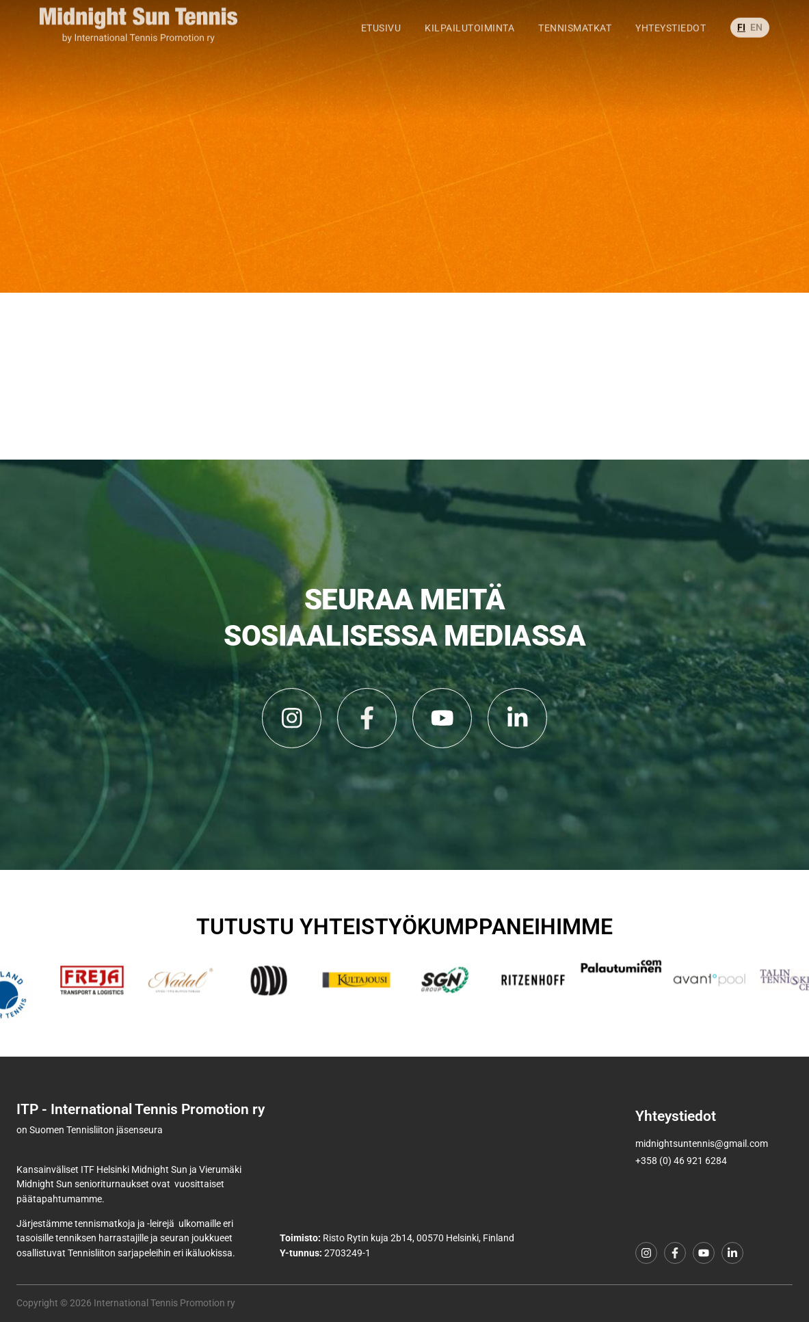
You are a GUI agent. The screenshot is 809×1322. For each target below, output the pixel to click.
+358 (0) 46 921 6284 (681, 1161)
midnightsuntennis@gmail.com (701, 1144)
